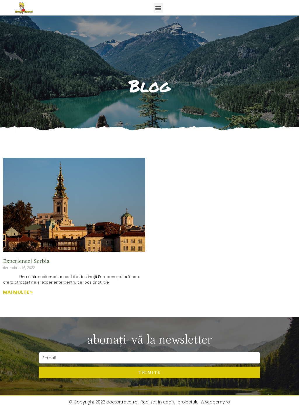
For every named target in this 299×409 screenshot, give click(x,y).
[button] (158, 8)
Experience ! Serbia (26, 261)
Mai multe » (18, 292)
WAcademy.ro (215, 402)
